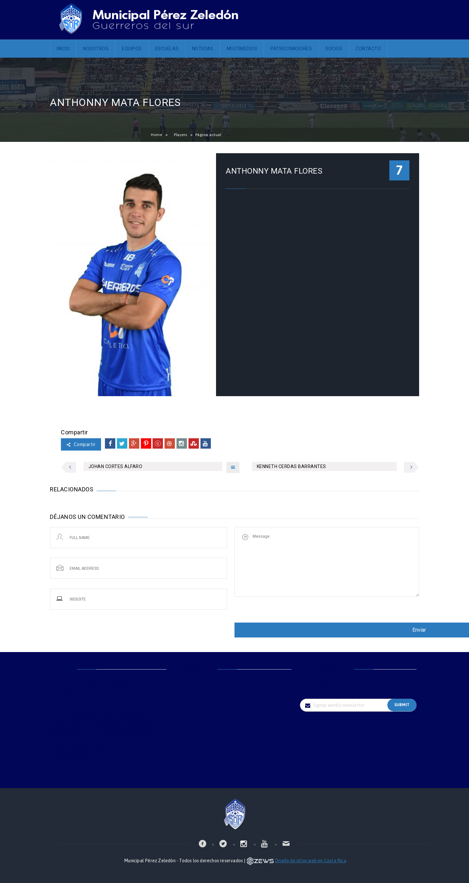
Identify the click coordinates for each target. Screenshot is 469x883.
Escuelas (167, 48)
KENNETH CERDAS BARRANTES (291, 466)
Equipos (132, 48)
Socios (333, 48)
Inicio (63, 48)
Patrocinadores (291, 48)
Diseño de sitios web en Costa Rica (310, 860)
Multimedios (242, 48)
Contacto (368, 48)
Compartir (81, 444)
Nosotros (96, 48)
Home (156, 134)
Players (180, 134)
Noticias (202, 48)
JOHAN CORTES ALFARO (115, 466)
